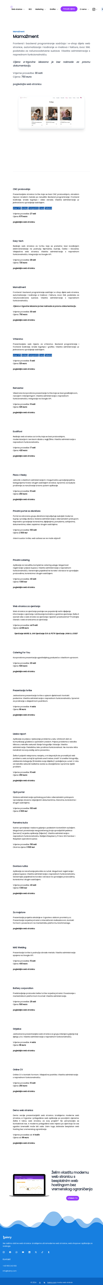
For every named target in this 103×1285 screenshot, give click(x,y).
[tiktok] (42, 1252)
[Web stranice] (18, 9)
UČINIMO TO (72, 1198)
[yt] (23, 1252)
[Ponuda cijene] (69, 8)
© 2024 (34, 1282)
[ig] (95, 9)
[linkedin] (30, 1252)
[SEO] (30, 9)
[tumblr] (49, 1252)
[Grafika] (54, 9)
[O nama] (84, 9)
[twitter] (36, 1252)
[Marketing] (40, 9)
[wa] (17, 1252)
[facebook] (10, 1252)
